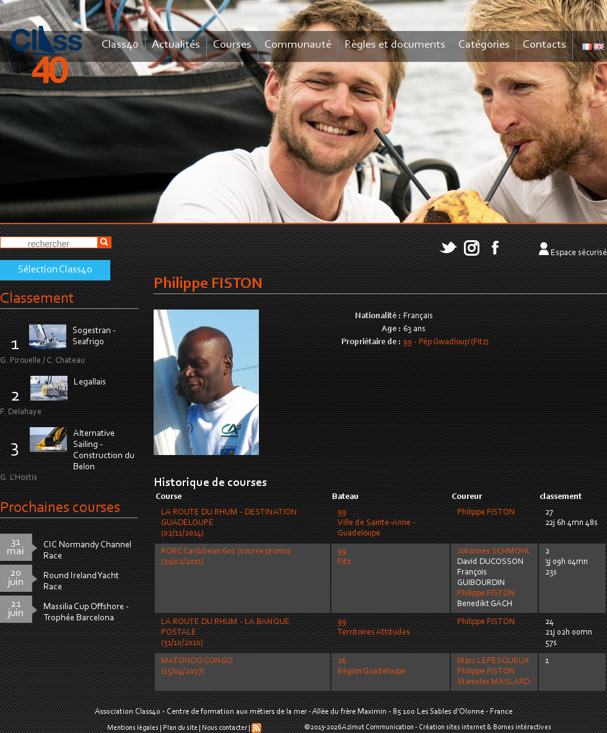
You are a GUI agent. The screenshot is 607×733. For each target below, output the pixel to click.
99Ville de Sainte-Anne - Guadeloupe (377, 523)
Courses (232, 45)
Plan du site (180, 728)
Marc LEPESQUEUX (493, 661)
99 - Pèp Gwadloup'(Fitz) (446, 342)
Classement (37, 298)
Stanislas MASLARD (493, 682)
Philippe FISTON (486, 512)
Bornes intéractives (522, 727)
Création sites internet (452, 727)
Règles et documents (394, 45)
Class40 (120, 45)
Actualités (176, 45)
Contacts (544, 45)
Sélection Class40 (55, 270)
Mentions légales (133, 728)
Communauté (297, 45)
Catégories (484, 45)
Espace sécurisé (579, 253)
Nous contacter (224, 728)
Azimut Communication (378, 727)
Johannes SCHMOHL (494, 551)
